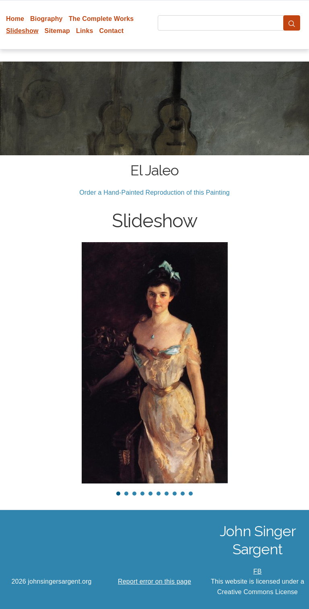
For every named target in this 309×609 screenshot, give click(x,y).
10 (191, 494)
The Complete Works (101, 18)
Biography (46, 18)
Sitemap (57, 30)
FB (257, 571)
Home (15, 18)
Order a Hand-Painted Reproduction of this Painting (154, 192)
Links (84, 30)
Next (288, 362)
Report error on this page (154, 581)
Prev (20, 362)
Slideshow (22, 30)
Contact (111, 30)
